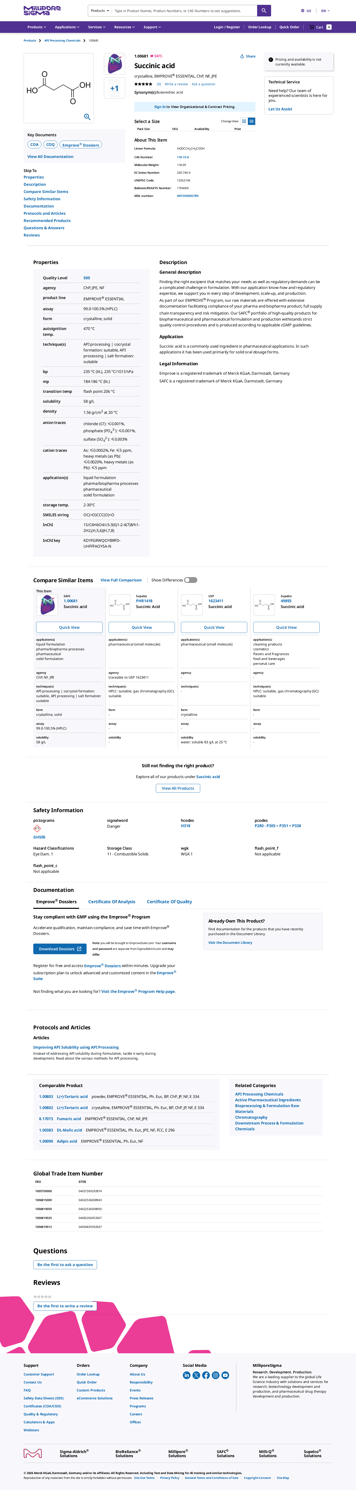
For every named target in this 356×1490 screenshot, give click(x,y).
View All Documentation (50, 156)
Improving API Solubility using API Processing (76, 1047)
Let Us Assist (280, 109)
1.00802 (46, 1107)
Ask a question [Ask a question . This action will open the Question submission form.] (203, 84)
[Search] (264, 10)
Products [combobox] (98, 10)
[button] (227, 27)
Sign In (160, 106)
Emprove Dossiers (80, 145)
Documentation (39, 206)
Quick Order (289, 27)
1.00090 (46, 1141)
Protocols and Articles (45, 213)
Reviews (32, 235)
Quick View (69, 627)
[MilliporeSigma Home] (42, 10)
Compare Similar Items (46, 191)
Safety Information (42, 198)
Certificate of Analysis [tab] (111, 901)
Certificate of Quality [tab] (169, 901)
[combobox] (179, 10)
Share (247, 56)
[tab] (34, 40)
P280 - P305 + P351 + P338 (278, 825)
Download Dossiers (60, 949)
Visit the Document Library (230, 942)
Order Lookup (259, 27)
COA (34, 144)
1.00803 (46, 1096)
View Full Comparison (121, 580)
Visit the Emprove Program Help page (138, 991)
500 (86, 277)
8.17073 (46, 1118)
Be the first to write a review (67, 1307)
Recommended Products (47, 220)
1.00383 (46, 1130)
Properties (34, 177)
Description (35, 184)
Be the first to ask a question (65, 1264)
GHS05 (39, 837)
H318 (185, 825)
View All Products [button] (178, 788)
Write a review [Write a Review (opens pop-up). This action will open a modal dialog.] (176, 84)
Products (30, 40)
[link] (48, 1374)
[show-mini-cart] (320, 27)
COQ (50, 144)
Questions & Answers (44, 227)
